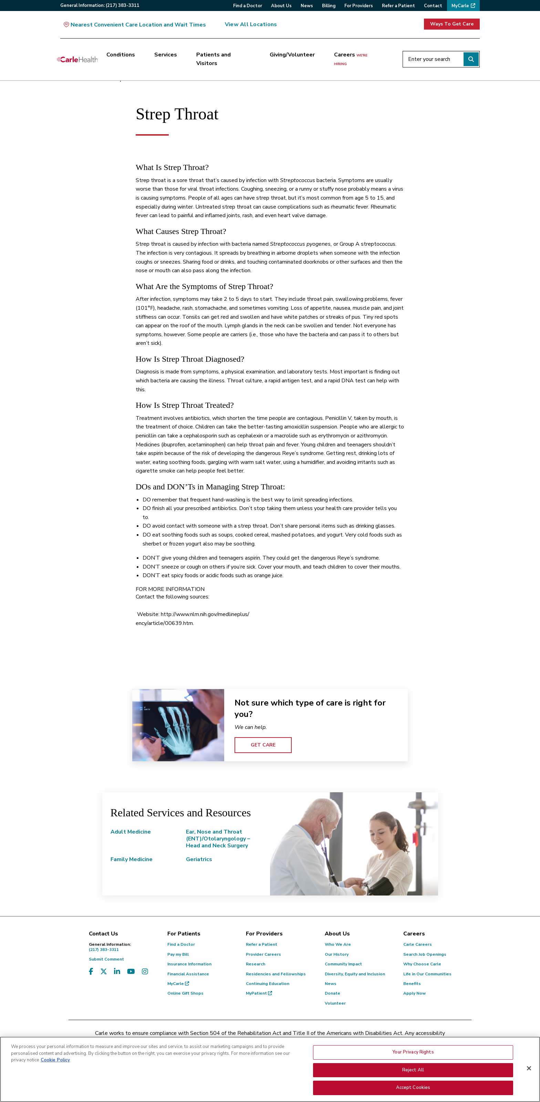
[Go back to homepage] (77, 59)
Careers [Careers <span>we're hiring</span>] (350, 59)
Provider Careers (263, 954)
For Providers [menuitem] (358, 6)
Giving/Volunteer (292, 55)
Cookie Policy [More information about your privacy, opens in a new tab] (55, 1060)
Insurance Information (189, 964)
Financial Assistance (188, 974)
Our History (337, 954)
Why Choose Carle (422, 964)
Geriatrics (199, 859)
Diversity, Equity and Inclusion (355, 974)
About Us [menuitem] (281, 6)
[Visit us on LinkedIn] (117, 971)
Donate (332, 993)
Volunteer (335, 1003)
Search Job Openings (424, 954)
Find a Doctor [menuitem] (247, 6)
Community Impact (343, 964)
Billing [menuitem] (328, 6)
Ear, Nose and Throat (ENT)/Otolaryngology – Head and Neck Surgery (218, 838)
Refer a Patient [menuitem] (398, 6)
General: (99, 5)
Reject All (413, 1070)
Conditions (120, 55)
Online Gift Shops (185, 993)
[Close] (529, 1068)
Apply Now (414, 993)
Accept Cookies (413, 1088)
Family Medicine (132, 859)
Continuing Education (267, 983)
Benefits (412, 983)
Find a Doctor (181, 944)
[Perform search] (471, 59)
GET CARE (263, 745)
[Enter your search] (441, 59)
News (330, 983)
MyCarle (178, 983)
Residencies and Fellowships (276, 974)
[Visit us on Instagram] (145, 971)
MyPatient (259, 993)
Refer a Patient (261, 944)
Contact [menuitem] (433, 6)
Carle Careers (417, 944)
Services (165, 55)
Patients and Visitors (213, 59)
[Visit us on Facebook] (91, 971)
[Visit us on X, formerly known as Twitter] (103, 971)
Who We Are (338, 944)
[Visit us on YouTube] (131, 971)
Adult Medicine (131, 832)
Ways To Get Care (452, 24)
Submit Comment (106, 959)
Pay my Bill (178, 954)
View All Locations (251, 24)
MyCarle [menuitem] (460, 6)
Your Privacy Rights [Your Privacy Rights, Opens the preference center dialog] (413, 1052)
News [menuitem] (307, 6)
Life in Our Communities (427, 974)
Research (255, 964)
